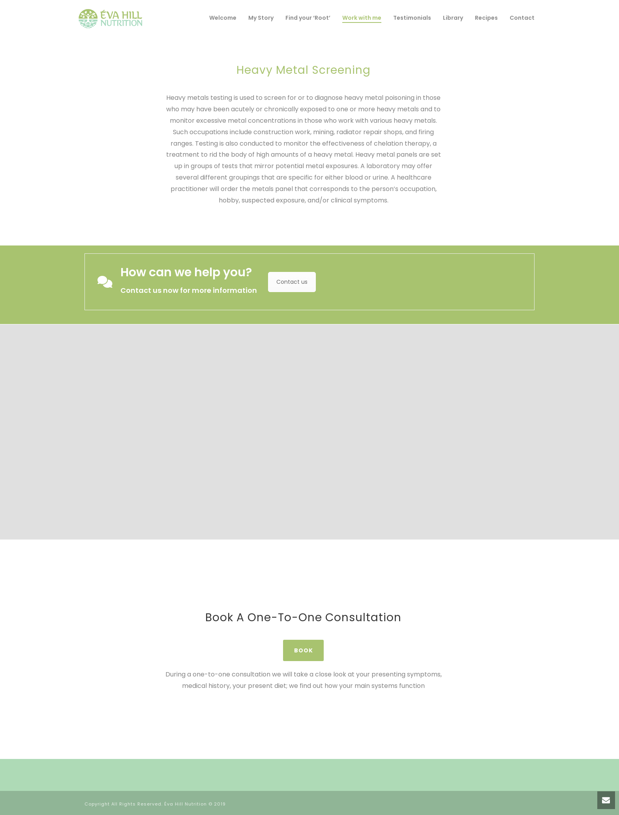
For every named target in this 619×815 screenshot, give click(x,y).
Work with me (361, 18)
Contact (522, 18)
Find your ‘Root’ (307, 18)
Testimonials (412, 18)
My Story (261, 18)
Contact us (292, 282)
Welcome (222, 18)
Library (453, 18)
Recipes (486, 18)
